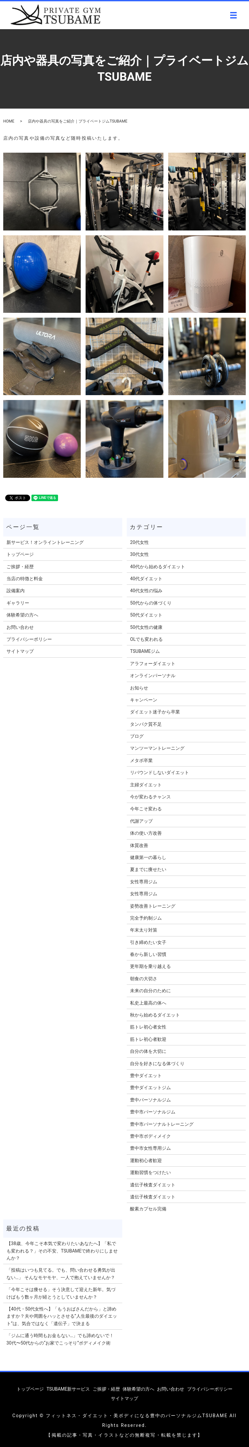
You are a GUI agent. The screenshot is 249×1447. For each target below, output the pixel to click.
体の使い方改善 (146, 833)
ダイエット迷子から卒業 (155, 711)
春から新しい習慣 (148, 954)
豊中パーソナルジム (150, 1099)
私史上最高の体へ (148, 1003)
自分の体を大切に (148, 1051)
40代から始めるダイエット (157, 566)
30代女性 (139, 554)
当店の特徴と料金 (24, 578)
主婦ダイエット (146, 784)
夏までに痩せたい (148, 869)
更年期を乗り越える (150, 966)
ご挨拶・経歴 (20, 566)
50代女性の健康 (146, 627)
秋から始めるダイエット (155, 1015)
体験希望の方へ (22, 615)
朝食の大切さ (143, 978)
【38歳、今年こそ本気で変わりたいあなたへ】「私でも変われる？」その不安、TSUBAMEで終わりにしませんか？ (62, 1251)
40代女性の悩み (146, 590)
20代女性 (139, 542)
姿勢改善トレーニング (152, 906)
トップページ (20, 554)
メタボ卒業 (141, 760)
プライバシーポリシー (29, 639)
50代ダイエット (146, 615)
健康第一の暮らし (148, 857)
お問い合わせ (20, 627)
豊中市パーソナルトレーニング (162, 1124)
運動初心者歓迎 (146, 1160)
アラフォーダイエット (152, 663)
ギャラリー (17, 603)
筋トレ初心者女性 (148, 1026)
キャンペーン (143, 699)
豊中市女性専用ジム (150, 1148)
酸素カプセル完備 (148, 1208)
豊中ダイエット (146, 1075)
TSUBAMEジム (145, 651)
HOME (8, 121)
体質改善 (139, 845)
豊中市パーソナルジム (152, 1111)
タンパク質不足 (146, 724)
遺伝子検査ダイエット (152, 1184)
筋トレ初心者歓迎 (148, 1039)
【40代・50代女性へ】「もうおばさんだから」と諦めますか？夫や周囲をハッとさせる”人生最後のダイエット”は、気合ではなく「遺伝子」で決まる (61, 1316)
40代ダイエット (146, 578)
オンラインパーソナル (152, 675)
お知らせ (139, 687)
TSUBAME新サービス (68, 1389)
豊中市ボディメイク (150, 1136)
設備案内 (15, 590)
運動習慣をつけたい (150, 1172)
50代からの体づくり (151, 603)
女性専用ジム (143, 881)
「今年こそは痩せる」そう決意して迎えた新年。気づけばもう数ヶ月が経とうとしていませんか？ (60, 1293)
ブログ (137, 736)
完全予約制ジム (146, 918)
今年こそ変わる (146, 808)
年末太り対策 (143, 930)
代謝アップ (141, 821)
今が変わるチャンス (150, 796)
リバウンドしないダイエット (159, 772)
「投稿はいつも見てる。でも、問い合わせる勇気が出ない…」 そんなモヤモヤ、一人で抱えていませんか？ (60, 1273)
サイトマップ (20, 651)
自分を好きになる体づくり (157, 1063)
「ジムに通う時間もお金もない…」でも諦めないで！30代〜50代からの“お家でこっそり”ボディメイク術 (60, 1339)
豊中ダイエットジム (150, 1087)
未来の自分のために (150, 990)
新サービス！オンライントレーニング (45, 542)
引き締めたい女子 (148, 942)
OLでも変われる (146, 639)
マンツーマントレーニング (157, 748)
